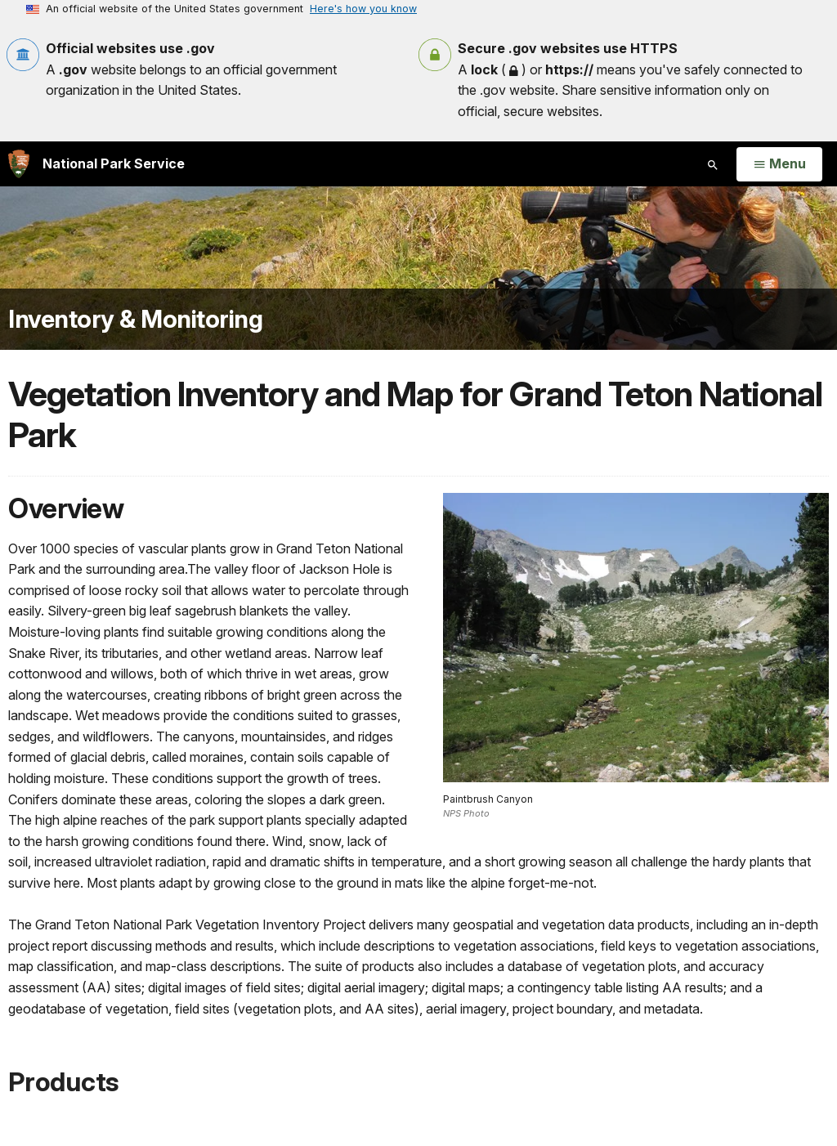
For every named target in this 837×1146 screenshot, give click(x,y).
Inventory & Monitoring (135, 319)
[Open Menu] (779, 164)
